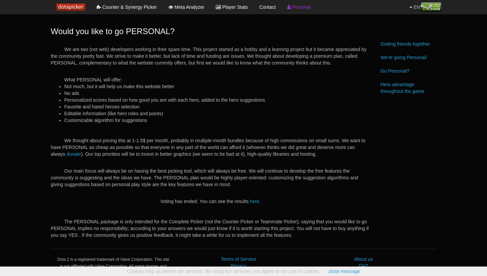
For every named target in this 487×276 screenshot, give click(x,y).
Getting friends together (405, 44)
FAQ (363, 266)
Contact (267, 7)
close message (344, 271)
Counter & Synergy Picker (127, 7)
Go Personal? (395, 71)
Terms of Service (238, 259)
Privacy (238, 266)
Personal (299, 7)
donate (74, 154)
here (254, 201)
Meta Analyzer (186, 7)
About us (363, 259)
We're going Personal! (403, 57)
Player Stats (232, 7)
